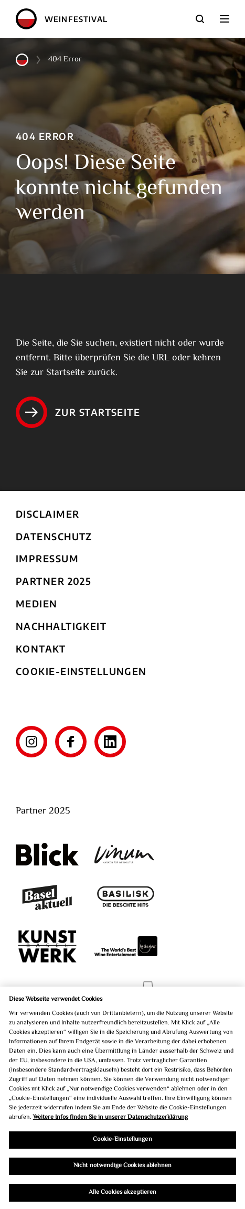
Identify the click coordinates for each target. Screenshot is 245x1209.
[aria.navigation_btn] (224, 19)
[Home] (26, 18)
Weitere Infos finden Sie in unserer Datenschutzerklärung (110, 1120)
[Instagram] (31, 741)
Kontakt (41, 649)
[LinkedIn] (110, 741)
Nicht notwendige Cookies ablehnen (122, 1168)
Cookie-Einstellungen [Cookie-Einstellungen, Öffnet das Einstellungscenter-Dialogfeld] (122, 1142)
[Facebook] (71, 741)
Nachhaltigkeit (61, 626)
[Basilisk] (125, 898)
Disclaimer (47, 514)
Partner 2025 (53, 581)
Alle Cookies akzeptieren (123, 1195)
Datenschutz (54, 536)
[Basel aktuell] (47, 898)
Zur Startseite (78, 412)
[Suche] (200, 19)
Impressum (47, 558)
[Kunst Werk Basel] (47, 946)
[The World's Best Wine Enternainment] (125, 946)
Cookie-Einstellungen (81, 671)
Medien (37, 603)
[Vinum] (125, 854)
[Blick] (47, 854)
